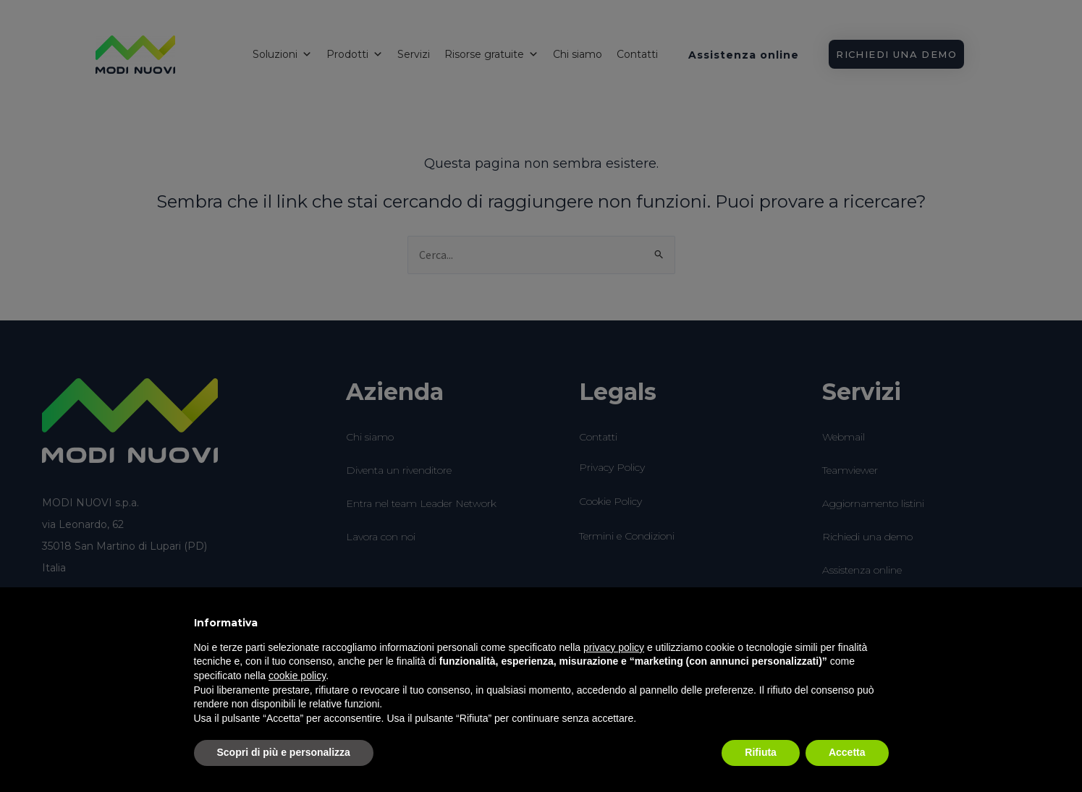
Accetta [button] (847, 752)
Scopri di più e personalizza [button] (283, 752)
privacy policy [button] (613, 647)
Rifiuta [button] (761, 752)
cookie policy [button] (297, 675)
